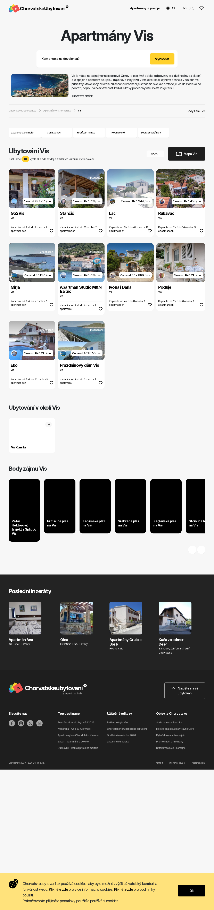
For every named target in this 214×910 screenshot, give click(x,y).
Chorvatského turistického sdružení (127, 728)
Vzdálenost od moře (25, 132)
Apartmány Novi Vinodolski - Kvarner (78, 735)
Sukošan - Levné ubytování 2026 (76, 722)
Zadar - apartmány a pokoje (73, 741)
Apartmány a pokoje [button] (145, 8)
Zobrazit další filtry (153, 132)
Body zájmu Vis (196, 111)
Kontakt (159, 763)
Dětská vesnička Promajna (171, 747)
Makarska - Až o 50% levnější (74, 728)
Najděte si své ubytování (185, 690)
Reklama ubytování (117, 722)
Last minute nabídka (118, 741)
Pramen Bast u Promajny (169, 741)
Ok (191, 891)
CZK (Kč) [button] (188, 8)
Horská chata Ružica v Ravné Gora (175, 728)
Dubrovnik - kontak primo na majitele (78, 747)
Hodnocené (118, 132)
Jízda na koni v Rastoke (169, 722)
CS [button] (170, 8)
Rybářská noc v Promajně (170, 735)
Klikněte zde (58, 889)
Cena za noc (56, 132)
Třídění (155, 154)
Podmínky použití (177, 763)
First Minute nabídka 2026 (121, 735)
